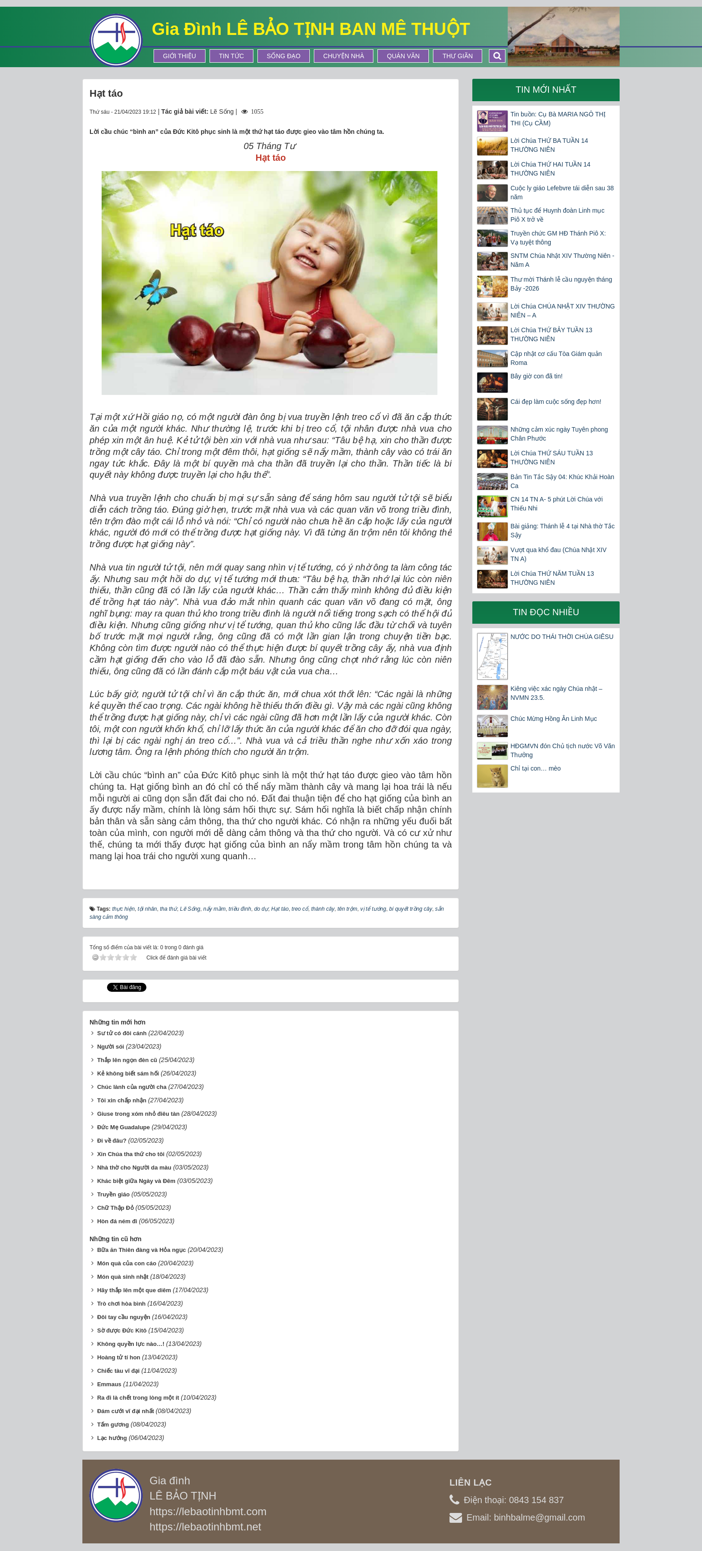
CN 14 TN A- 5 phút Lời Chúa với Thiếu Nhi (556, 504)
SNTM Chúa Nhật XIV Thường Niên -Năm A (562, 260)
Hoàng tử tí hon (118, 1357)
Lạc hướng (112, 1438)
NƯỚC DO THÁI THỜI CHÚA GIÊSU (561, 636)
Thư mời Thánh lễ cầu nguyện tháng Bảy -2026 (561, 284)
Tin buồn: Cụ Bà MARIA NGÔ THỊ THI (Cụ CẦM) (558, 119)
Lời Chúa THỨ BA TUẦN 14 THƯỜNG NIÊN (549, 145)
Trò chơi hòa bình (121, 1303)
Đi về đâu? (112, 1140)
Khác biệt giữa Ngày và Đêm (136, 1181)
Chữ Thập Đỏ (115, 1207)
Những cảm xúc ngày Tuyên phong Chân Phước (559, 434)
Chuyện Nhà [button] (343, 56)
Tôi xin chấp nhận (121, 1100)
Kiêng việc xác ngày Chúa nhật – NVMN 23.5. (556, 693)
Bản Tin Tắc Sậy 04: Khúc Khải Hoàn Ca (562, 481)
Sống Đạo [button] (283, 56)
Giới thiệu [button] (179, 56)
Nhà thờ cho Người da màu (134, 1167)
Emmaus (109, 1384)
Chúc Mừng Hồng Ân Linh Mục (553, 718)
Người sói (110, 1046)
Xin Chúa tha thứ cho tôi (131, 1154)
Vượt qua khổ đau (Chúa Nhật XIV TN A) (558, 554)
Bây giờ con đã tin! (536, 376)
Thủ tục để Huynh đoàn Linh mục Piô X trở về (557, 215)
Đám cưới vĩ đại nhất (125, 1411)
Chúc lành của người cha (132, 1087)
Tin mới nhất (546, 89)
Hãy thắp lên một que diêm (134, 1290)
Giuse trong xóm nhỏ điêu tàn (138, 1113)
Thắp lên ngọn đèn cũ (127, 1060)
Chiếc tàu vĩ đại (118, 1370)
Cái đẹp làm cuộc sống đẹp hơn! (555, 401)
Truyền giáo (113, 1194)
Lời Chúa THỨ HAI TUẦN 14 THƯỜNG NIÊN (550, 169)
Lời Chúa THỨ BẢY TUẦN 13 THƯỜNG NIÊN (551, 334)
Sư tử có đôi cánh (121, 1033)
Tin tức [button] (231, 56)
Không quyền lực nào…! (130, 1344)
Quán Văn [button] (403, 56)
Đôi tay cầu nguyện (123, 1317)
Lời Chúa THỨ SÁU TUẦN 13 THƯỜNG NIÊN (551, 458)
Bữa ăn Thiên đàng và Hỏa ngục (141, 1250)
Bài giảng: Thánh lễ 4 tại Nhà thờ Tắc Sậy (562, 531)
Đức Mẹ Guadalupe (123, 1127)
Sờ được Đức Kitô (122, 1330)
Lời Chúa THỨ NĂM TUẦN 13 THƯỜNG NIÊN (552, 578)
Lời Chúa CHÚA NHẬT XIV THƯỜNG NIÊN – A (562, 311)
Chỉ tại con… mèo (535, 768)
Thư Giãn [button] (457, 56)
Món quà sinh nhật (123, 1276)
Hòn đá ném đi (117, 1221)
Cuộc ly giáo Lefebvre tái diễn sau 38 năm (562, 192)
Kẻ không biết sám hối (128, 1073)
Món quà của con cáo (126, 1263)
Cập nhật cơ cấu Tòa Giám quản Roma (556, 358)
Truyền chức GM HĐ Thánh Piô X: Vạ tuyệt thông (558, 238)
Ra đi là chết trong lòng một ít (138, 1397)
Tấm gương (113, 1424)
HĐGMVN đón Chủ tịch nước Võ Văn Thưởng (562, 750)
